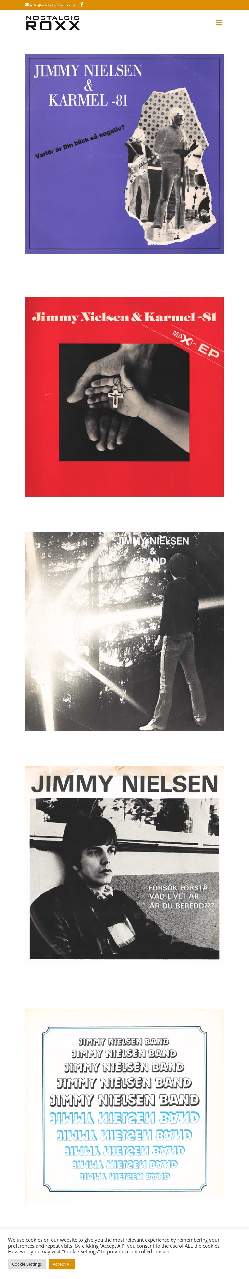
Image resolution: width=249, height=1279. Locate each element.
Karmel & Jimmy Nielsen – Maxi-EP (92, 510)
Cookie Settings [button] (27, 1264)
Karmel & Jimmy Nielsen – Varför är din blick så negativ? (117, 272)
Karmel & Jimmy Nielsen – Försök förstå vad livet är (120, 983)
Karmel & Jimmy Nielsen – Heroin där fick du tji (117, 745)
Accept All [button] (62, 1264)
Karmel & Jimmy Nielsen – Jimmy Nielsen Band (116, 1222)
